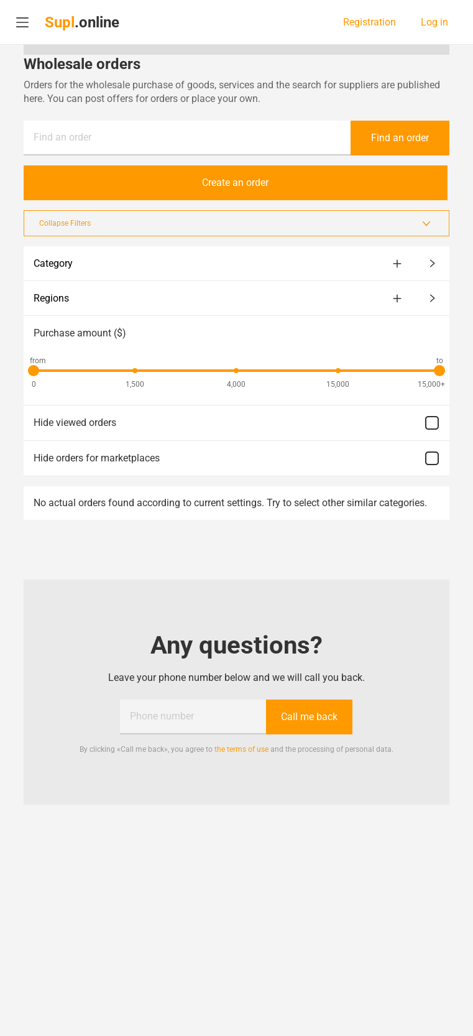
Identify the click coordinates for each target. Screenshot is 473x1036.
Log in (434, 22)
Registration (369, 22)
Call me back (309, 717)
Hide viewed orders (236, 422)
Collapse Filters (236, 223)
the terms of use (241, 749)
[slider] (33, 370)
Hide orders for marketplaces (236, 458)
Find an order (62, 137)
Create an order (236, 182)
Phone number (162, 716)
